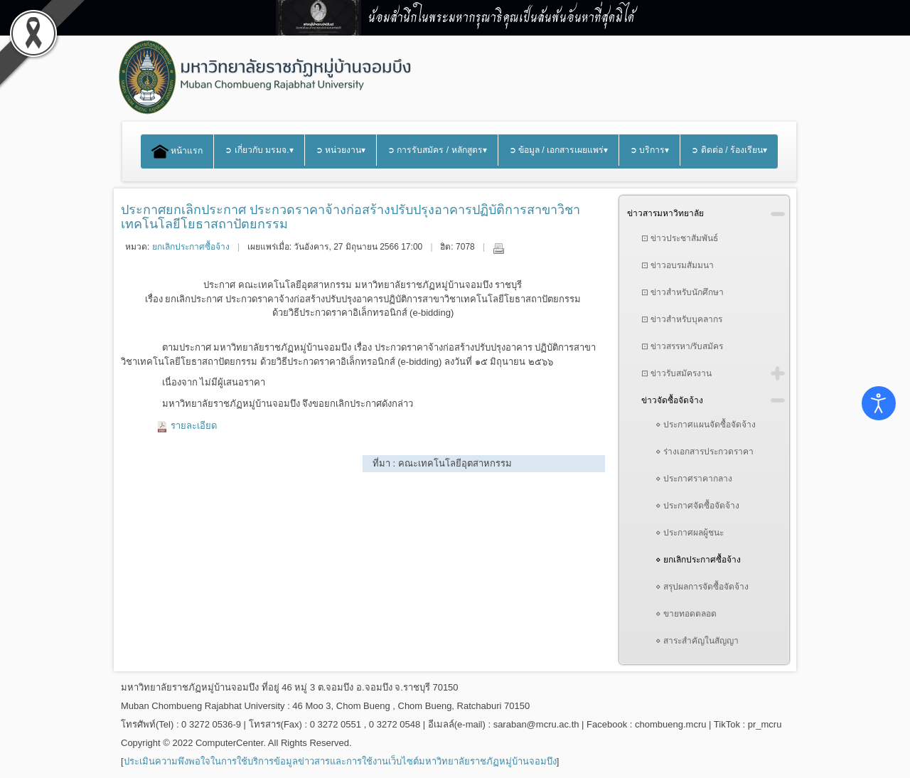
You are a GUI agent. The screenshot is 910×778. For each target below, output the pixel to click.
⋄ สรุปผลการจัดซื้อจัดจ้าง (702, 587)
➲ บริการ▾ (649, 150)
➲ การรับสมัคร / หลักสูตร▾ (437, 150)
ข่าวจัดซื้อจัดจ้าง (672, 400)
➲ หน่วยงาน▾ (340, 150)
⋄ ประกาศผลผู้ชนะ (689, 533)
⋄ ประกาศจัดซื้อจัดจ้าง (697, 506)
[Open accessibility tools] (879, 403)
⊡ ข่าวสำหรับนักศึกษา (682, 292)
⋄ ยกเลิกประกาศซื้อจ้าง (698, 560)
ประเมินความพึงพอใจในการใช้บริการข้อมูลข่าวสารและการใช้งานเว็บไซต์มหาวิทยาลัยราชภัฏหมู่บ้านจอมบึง (340, 761)
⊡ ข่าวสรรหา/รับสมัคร (682, 346)
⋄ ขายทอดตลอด (686, 614)
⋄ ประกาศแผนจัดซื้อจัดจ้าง (705, 425)
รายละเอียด (194, 425)
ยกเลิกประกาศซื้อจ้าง (191, 247)
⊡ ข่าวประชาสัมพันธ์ (679, 238)
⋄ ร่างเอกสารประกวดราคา (704, 452)
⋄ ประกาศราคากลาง (693, 479)
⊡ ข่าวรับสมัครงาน (676, 373)
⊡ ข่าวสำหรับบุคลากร (681, 319)
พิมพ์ (498, 248)
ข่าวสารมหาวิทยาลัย (665, 213)
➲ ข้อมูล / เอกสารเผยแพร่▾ (559, 150)
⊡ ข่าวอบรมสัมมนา (677, 265)
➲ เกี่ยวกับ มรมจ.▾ (259, 150)
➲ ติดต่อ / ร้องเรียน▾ (729, 150)
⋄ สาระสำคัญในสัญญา (697, 641)
